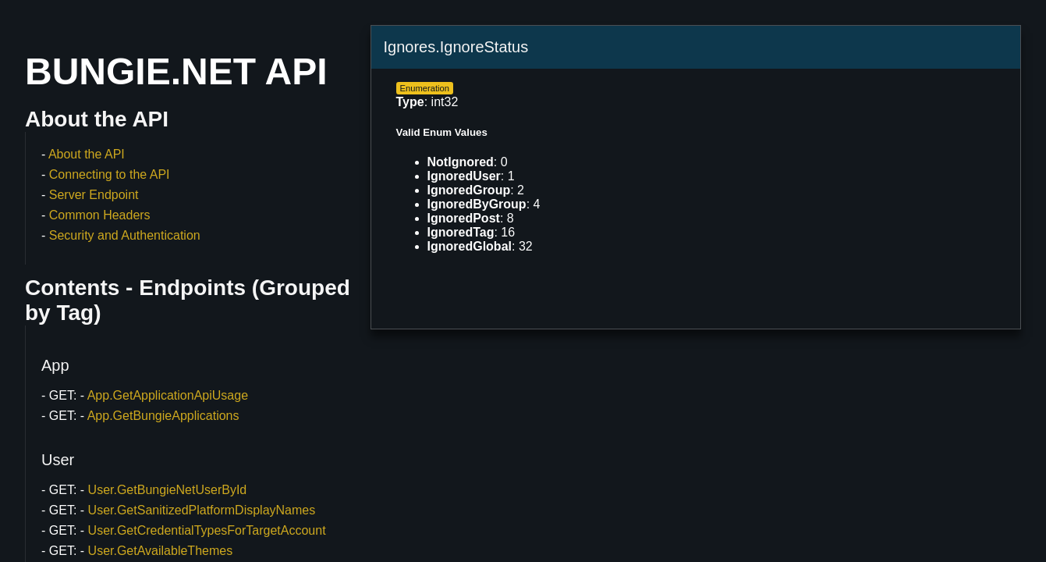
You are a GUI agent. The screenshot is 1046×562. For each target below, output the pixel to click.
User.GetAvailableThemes (160, 550)
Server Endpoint (94, 194)
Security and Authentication (124, 235)
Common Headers (100, 215)
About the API (86, 154)
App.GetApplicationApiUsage (167, 395)
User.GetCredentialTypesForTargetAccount (207, 530)
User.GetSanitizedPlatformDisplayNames (202, 510)
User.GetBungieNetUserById (167, 489)
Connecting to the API (109, 174)
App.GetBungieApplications (163, 415)
